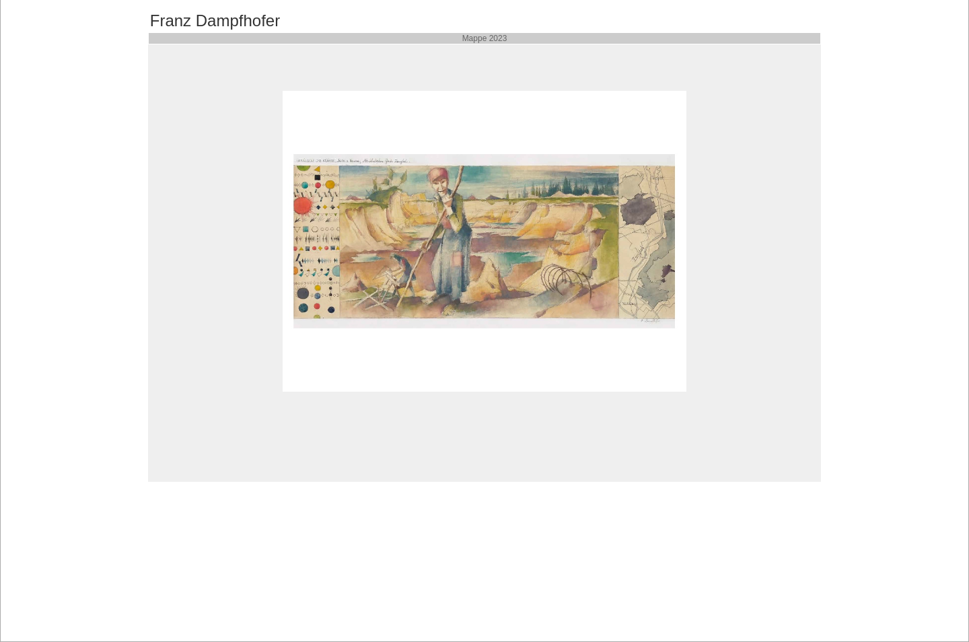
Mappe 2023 (484, 38)
